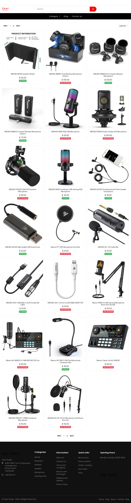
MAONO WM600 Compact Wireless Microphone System (23, 133)
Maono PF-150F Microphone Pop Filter (65, 247)
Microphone (40, 472)
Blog (127, 499)
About (113, 499)
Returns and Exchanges (61, 472)
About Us (60, 457)
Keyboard (39, 461)
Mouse (37, 457)
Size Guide (82, 469)
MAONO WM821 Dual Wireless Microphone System (65, 75)
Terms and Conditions (61, 466)
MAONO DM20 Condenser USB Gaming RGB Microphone (65, 190)
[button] (123, 26)
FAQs (80, 473)
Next (18, 26)
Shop (107, 499)
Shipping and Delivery (61, 479)
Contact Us (61, 461)
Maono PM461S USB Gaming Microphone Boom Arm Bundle (108, 304)
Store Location (84, 461)
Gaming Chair (40, 476)
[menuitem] (66, 19)
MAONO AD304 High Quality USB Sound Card (22, 247)
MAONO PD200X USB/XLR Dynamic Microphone (22, 190)
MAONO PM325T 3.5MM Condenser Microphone (23, 419)
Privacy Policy (62, 484)
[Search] (93, 10)
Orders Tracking (85, 465)
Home (101, 499)
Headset (38, 464)
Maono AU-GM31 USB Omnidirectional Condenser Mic (65, 361)
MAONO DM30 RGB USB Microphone (65, 132)
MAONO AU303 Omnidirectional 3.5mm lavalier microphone (108, 190)
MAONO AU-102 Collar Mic (108, 247)
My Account (83, 457)
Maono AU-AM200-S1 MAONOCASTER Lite (22, 360)
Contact (120, 499)
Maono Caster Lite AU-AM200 (108, 360)
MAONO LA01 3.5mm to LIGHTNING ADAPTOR (65, 303)
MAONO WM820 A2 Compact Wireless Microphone (108, 75)
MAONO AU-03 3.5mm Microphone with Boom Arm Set (65, 419)
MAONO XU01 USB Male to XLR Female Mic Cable (22, 304)
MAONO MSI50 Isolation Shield (22, 74)
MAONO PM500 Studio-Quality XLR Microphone (108, 132)
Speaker (38, 468)
